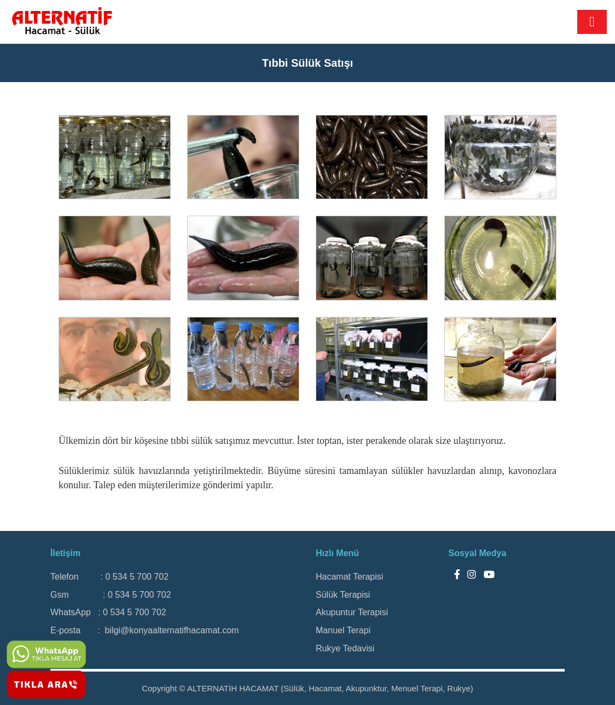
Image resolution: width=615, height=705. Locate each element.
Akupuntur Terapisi (352, 612)
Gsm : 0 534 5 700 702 (110, 594)
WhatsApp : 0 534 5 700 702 (108, 612)
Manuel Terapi (343, 630)
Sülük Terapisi (343, 594)
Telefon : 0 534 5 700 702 (109, 576)
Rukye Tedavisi (345, 648)
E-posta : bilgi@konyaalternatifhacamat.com (144, 630)
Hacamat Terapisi (349, 576)
